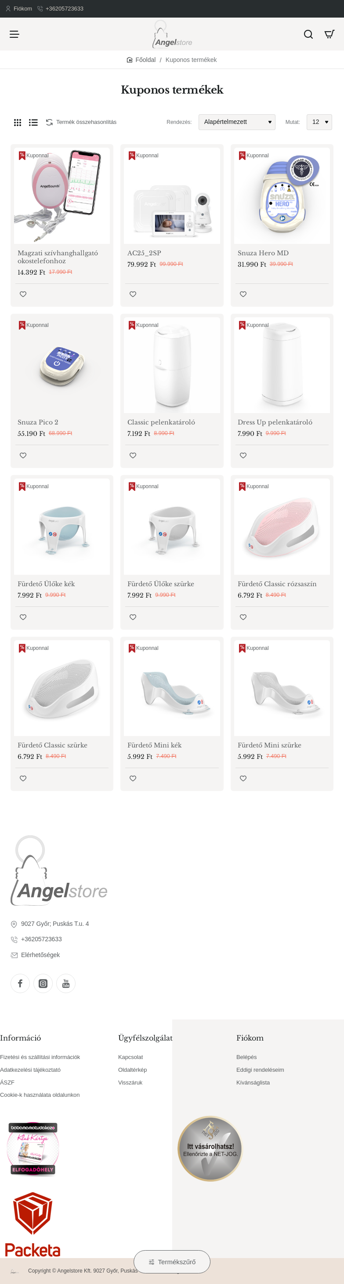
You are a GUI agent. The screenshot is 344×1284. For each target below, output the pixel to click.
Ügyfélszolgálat (145, 1038)
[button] (23, 294)
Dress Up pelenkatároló (275, 422)
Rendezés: (179, 122)
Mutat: (293, 122)
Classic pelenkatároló (161, 422)
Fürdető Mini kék (154, 745)
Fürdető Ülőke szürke (160, 584)
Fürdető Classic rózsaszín (277, 584)
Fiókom (250, 1038)
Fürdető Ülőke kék (46, 584)
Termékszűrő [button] (177, 1262)
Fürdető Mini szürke (269, 745)
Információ (20, 1038)
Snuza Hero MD (263, 253)
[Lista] (33, 122)
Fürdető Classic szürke (52, 745)
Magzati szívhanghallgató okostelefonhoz (58, 257)
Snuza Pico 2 (38, 422)
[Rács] (18, 122)
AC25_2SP (144, 253)
